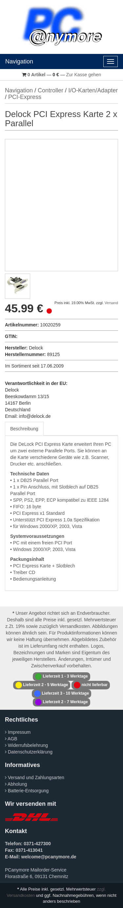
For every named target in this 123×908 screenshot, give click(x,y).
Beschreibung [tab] (24, 428)
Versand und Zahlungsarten (34, 777)
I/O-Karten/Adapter (93, 90)
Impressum (18, 732)
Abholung (16, 784)
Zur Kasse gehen (83, 74)
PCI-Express (24, 97)
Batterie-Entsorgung (27, 790)
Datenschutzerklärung (28, 751)
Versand (111, 303)
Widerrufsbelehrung (26, 745)
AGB (11, 738)
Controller (50, 90)
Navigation (19, 61)
